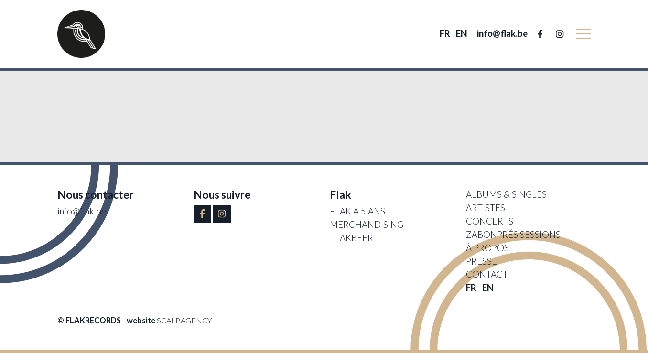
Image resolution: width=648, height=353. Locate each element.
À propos (487, 248)
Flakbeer (351, 238)
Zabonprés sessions (513, 234)
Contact (487, 274)
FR (445, 33)
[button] (583, 34)
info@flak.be (502, 33)
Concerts (489, 221)
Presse (481, 261)
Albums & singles (506, 194)
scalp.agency (184, 320)
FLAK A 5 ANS (357, 211)
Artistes (485, 208)
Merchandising (366, 224)
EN (461, 33)
